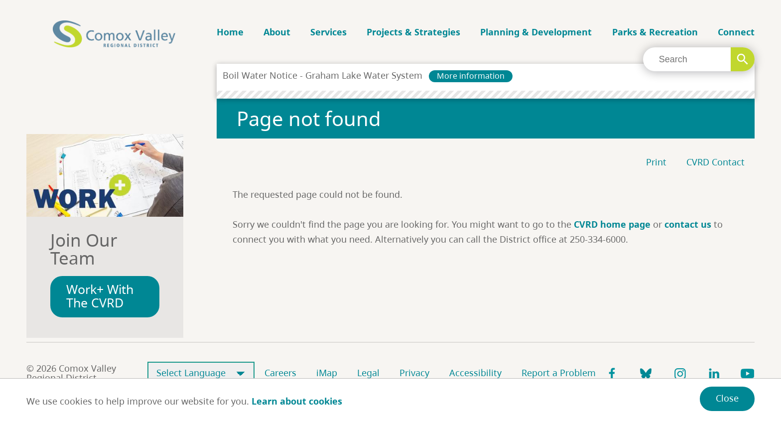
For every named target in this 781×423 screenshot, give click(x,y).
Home (230, 32)
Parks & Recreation (655, 32)
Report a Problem (558, 373)
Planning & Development (536, 32)
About (276, 32)
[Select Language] (201, 373)
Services (328, 32)
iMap (326, 373)
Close (727, 398)
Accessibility (475, 373)
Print (656, 162)
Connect (736, 32)
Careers (280, 373)
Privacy (414, 373)
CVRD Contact (715, 162)
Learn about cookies (297, 401)
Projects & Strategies (413, 32)
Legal (368, 373)
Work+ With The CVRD (99, 296)
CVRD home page (612, 224)
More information (471, 75)
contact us (687, 224)
